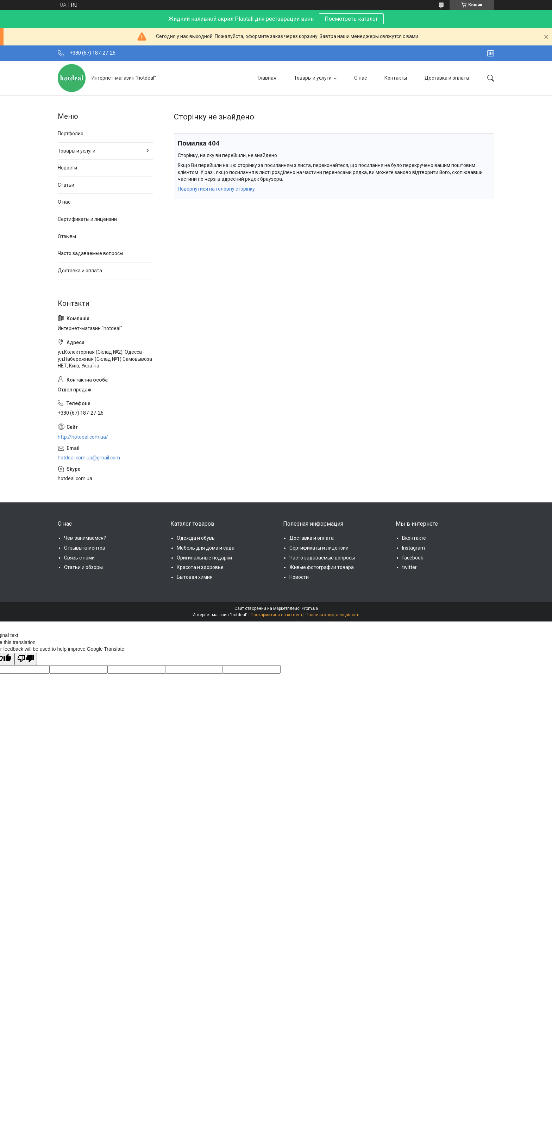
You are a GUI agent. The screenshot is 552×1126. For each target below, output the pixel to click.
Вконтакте (414, 538)
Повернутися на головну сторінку (216, 189)
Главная (267, 78)
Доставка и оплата (447, 78)
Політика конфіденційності (332, 614)
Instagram (413, 548)
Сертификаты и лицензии (87, 219)
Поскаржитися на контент (276, 614)
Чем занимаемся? (85, 538)
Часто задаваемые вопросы (90, 253)
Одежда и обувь (196, 538)
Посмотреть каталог (351, 19)
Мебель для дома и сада (205, 548)
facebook (412, 558)
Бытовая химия (195, 577)
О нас (360, 78)
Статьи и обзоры (83, 567)
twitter (409, 567)
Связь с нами (79, 558)
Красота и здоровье (200, 567)
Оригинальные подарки (204, 558)
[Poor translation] (25, 659)
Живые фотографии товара (321, 567)
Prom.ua (310, 608)
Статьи (66, 185)
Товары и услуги (313, 78)
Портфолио (70, 133)
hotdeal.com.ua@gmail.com (89, 457)
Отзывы (67, 236)
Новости (67, 168)
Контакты (395, 78)
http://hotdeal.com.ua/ (83, 437)
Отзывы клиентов (84, 548)
